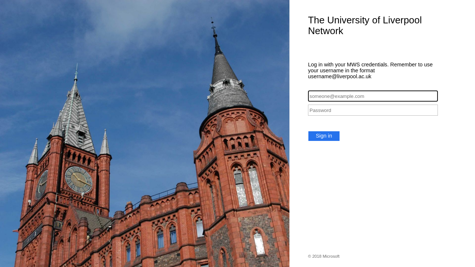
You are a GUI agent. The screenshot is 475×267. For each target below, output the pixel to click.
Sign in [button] (324, 136)
